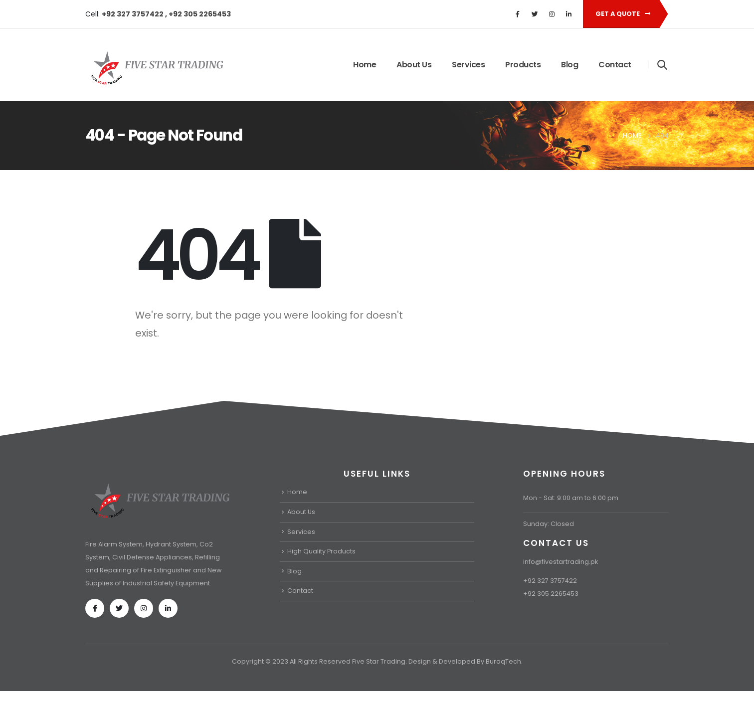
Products (523, 64)
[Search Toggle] (662, 64)
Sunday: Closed (548, 524)
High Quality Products (321, 551)
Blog (569, 64)
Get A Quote (622, 13)
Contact (614, 64)
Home (364, 64)
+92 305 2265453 (200, 14)
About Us (413, 64)
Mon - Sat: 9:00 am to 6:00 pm (570, 498)
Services (468, 64)
